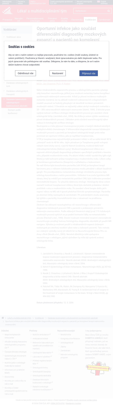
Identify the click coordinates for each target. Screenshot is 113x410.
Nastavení (57, 73)
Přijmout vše (88, 73)
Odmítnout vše (25, 73)
